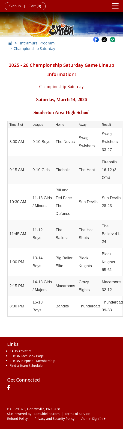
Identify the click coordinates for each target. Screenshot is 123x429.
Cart (35, 6)
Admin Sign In (93, 418)
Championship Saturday (34, 48)
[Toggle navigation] (115, 5)
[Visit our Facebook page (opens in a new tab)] (9, 388)
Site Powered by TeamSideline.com (33, 413)
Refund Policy (17, 418)
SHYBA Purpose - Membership (32, 361)
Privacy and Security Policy (55, 418)
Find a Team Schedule (26, 365)
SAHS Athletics (21, 351)
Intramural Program (37, 43)
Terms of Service (77, 413)
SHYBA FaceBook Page (27, 356)
